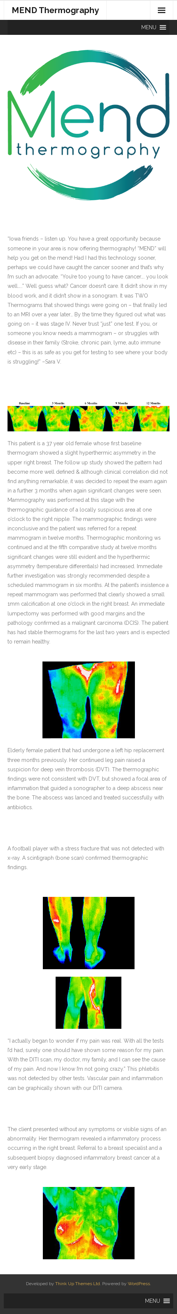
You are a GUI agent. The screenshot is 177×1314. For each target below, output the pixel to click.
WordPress (139, 1283)
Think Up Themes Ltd (77, 1283)
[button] (148, 27)
